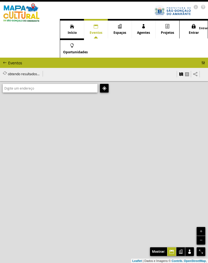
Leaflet (137, 260)
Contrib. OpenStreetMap (188, 260)
